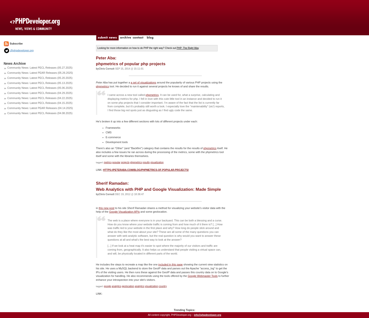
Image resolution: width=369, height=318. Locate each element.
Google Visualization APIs (124, 211)
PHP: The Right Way (188, 48)
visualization (157, 162)
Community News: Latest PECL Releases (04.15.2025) (39, 102)
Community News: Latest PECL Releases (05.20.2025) (39, 77)
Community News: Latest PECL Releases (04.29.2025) (39, 92)
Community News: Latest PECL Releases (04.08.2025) (39, 113)
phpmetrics (102, 86)
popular (116, 162)
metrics (108, 162)
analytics (116, 286)
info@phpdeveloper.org (207, 315)
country (163, 286)
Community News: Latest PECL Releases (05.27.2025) (39, 67)
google (107, 286)
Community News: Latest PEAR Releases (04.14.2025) (40, 108)
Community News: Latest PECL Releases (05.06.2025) (39, 87)
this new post (106, 208)
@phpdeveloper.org (19, 50)
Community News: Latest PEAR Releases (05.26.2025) (40, 72)
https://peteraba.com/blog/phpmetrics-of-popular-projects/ (146, 170)
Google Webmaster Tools (203, 275)
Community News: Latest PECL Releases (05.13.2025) (39, 83)
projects (125, 162)
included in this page (170, 264)
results (146, 162)
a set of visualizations (143, 82)
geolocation (128, 286)
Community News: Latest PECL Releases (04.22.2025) (39, 98)
